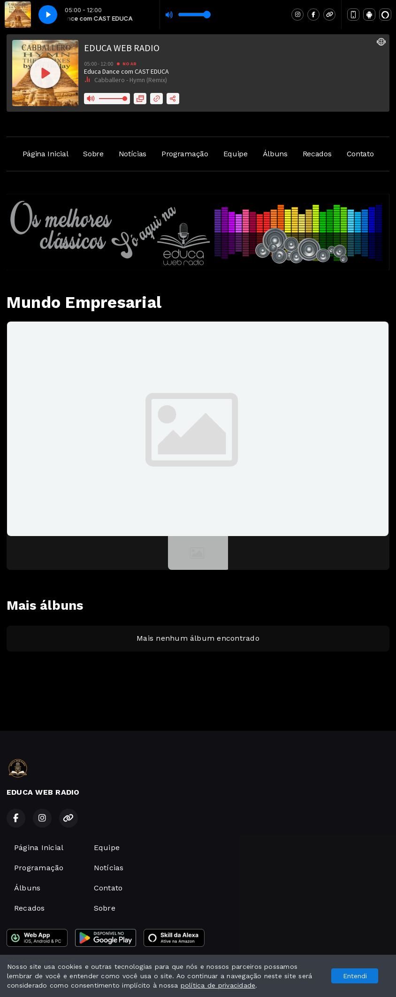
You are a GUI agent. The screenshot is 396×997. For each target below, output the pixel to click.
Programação (184, 153)
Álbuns (275, 153)
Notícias (132, 153)
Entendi (355, 976)
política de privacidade (218, 985)
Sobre (93, 153)
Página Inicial (46, 153)
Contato (360, 153)
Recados (317, 153)
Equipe (235, 153)
